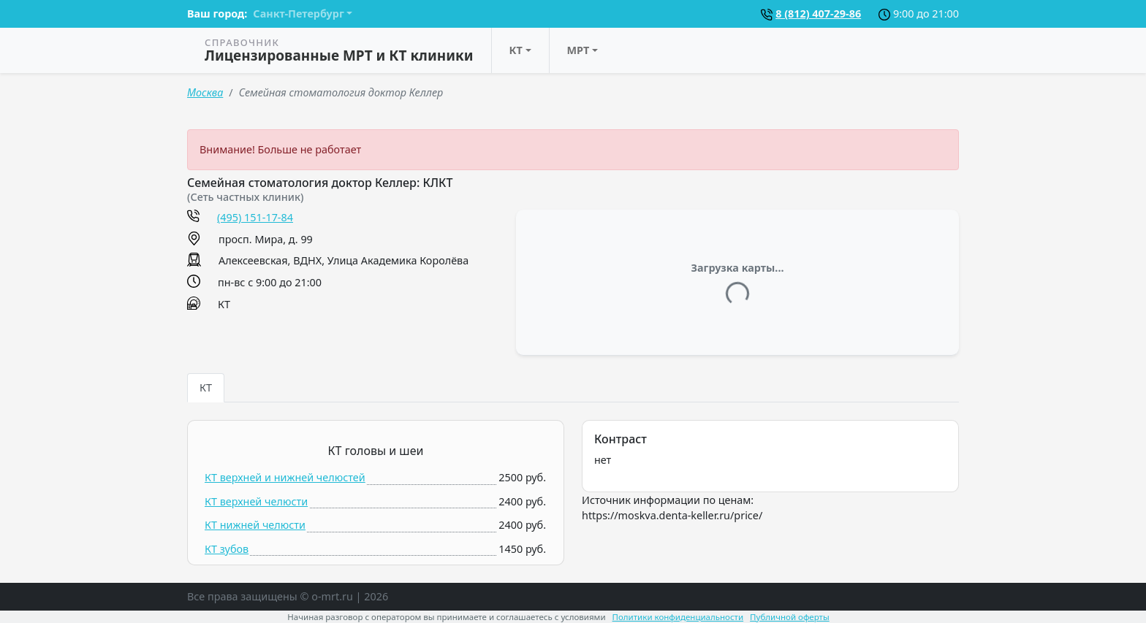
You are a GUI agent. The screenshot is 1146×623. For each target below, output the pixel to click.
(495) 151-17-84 (255, 217)
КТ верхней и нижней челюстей (285, 477)
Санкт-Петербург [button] (298, 13)
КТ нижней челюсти (255, 525)
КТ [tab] (206, 387)
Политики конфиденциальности (678, 616)
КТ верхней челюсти (256, 501)
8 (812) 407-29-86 (818, 13)
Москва (205, 92)
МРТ (578, 50)
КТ (516, 50)
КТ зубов (226, 549)
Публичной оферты (790, 616)
